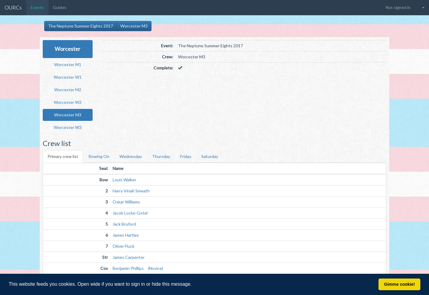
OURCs (13, 7)
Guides (59, 7)
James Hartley (126, 235)
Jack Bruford (124, 223)
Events (37, 7)
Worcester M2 (67, 89)
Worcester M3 (134, 25)
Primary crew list (63, 156)
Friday (185, 156)
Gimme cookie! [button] (399, 284)
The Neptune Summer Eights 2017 (80, 25)
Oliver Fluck (123, 246)
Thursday (161, 156)
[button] (194, 285)
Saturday (209, 156)
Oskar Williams (126, 201)
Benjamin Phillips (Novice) (138, 268)
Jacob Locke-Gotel (130, 212)
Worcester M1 (67, 64)
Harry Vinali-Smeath (131, 190)
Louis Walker (124, 179)
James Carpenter (129, 257)
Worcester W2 (68, 102)
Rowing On (98, 156)
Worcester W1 (68, 77)
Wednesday (130, 156)
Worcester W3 (68, 127)
